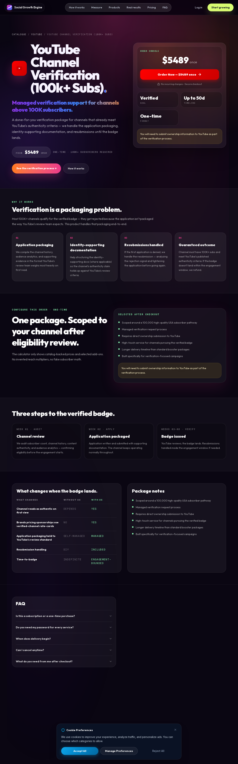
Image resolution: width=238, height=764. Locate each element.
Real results (134, 7)
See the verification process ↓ (36, 168)
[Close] (175, 729)
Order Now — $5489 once (180, 74)
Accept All (79, 751)
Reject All (158, 750)
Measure (96, 7)
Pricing (151, 7)
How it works (77, 7)
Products (114, 7)
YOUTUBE (36, 34)
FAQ (165, 7)
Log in (198, 7)
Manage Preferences (119, 751)
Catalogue (19, 34)
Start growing (220, 7)
